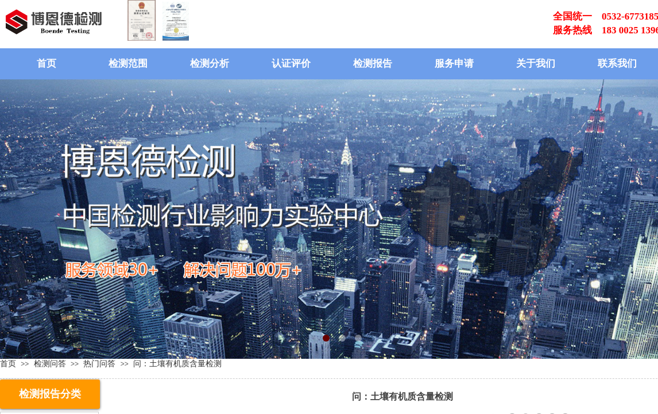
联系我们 (617, 63)
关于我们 (535, 63)
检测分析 (209, 63)
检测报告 (372, 63)
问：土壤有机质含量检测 (177, 363)
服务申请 (454, 63)
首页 (46, 63)
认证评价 (291, 63)
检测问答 (50, 363)
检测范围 (128, 63)
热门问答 (99, 363)
